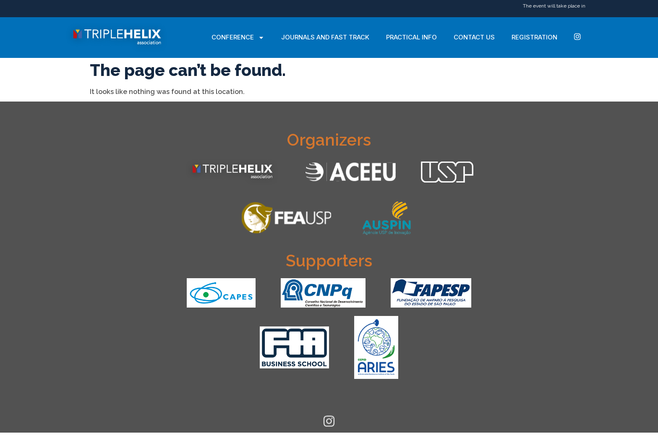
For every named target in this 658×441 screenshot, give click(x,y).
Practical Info (411, 37)
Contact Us (474, 37)
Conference (238, 37)
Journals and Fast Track (325, 37)
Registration (534, 37)
